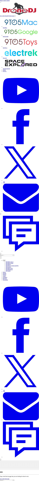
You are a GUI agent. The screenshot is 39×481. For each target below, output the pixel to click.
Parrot (4, 272)
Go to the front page (4, 478)
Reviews (5, 278)
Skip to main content (5, 0)
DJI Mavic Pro (9, 268)
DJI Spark (8, 270)
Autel (4, 276)
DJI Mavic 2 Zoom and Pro (12, 265)
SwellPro (5, 277)
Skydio (4, 273)
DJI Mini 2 (8, 264)
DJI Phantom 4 (9, 269)
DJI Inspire (8, 267)
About (4, 70)
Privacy (4, 71)
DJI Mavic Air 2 (9, 261)
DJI (4, 260)
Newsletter (5, 279)
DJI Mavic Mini (9, 263)
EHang (4, 274)
